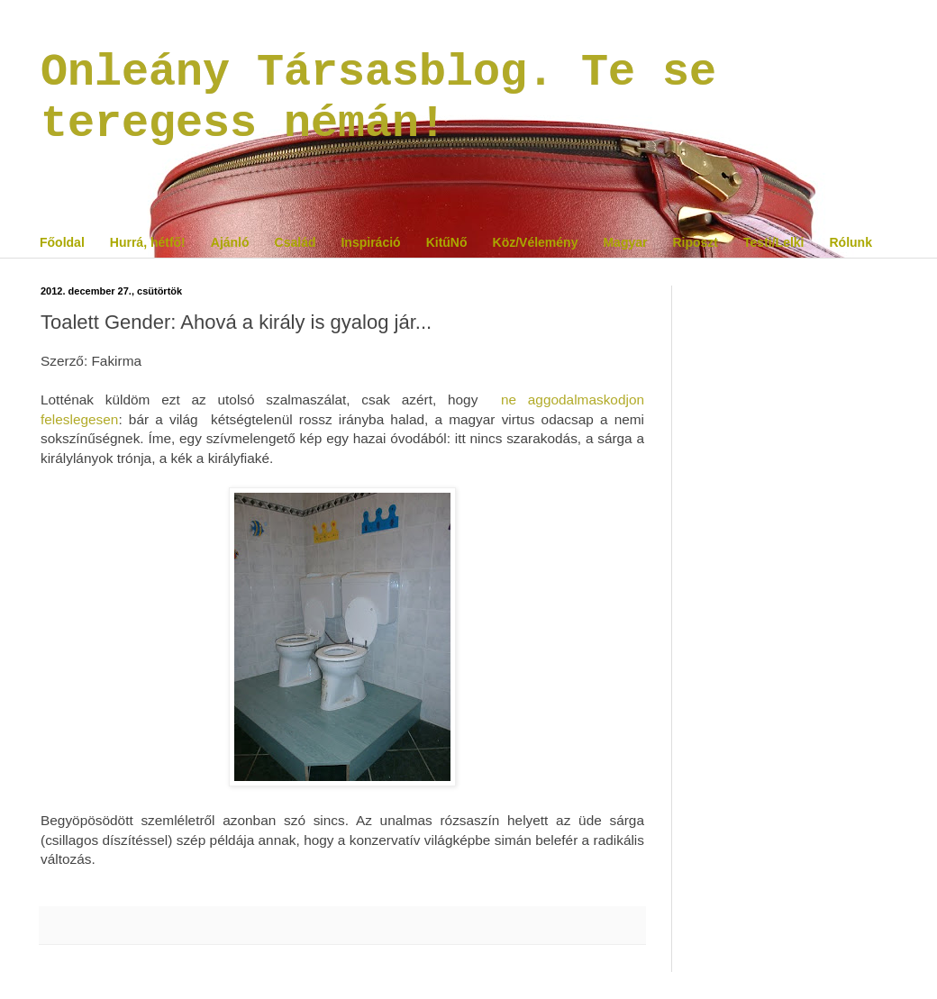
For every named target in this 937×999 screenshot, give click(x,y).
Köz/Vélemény (535, 242)
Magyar (625, 242)
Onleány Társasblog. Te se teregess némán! (378, 98)
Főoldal (62, 242)
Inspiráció (370, 242)
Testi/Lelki (773, 242)
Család (295, 242)
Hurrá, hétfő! (148, 242)
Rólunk (850, 242)
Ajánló (230, 242)
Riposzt (695, 242)
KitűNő (447, 242)
